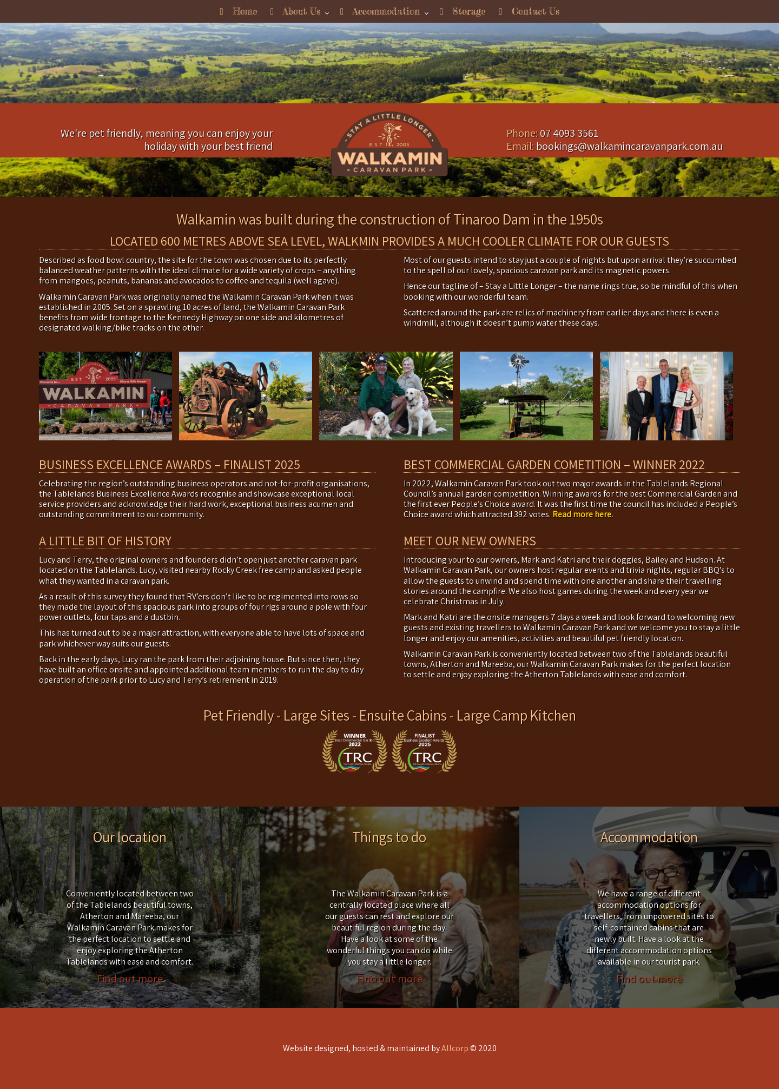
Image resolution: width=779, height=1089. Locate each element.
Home (238, 11)
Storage (463, 11)
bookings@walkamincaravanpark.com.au (629, 146)
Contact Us (529, 11)
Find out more (130, 978)
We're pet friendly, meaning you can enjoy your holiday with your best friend (167, 139)
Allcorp (454, 1048)
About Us (295, 11)
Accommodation (380, 11)
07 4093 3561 (569, 133)
